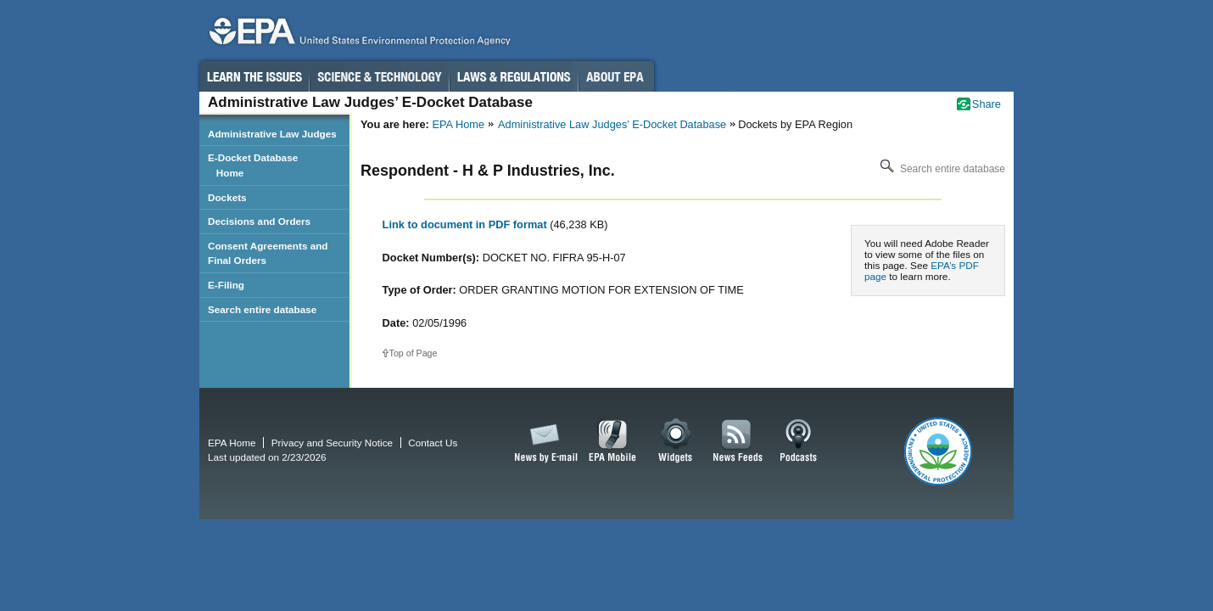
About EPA (616, 76)
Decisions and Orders (259, 221)
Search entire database (941, 169)
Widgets (676, 441)
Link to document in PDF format (467, 224)
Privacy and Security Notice (332, 442)
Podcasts (798, 441)
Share (986, 104)
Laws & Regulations (514, 76)
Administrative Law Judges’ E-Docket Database (612, 124)
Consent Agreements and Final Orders (268, 253)
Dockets (227, 197)
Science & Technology (379, 76)
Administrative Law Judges (272, 133)
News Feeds (738, 441)
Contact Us (432, 442)
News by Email (543, 441)
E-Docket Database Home (253, 165)
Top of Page (413, 353)
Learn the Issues (253, 76)
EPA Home (458, 124)
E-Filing (226, 284)
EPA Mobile (613, 441)
